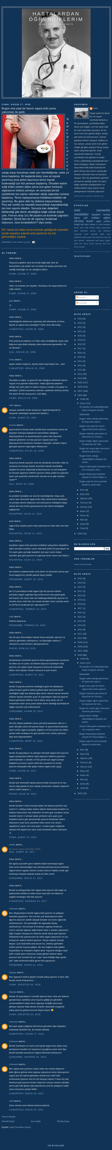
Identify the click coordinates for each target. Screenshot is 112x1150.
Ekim (82, 490)
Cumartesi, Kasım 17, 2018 (26, 1034)
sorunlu (12, 425)
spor (87, 224)
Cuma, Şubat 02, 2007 (23, 417)
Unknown (13, 908)
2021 (80, 331)
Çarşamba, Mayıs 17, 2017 (26, 878)
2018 (80, 344)
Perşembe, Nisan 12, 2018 (26, 965)
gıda (84, 237)
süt (109, 237)
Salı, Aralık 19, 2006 (22, 352)
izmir (86, 234)
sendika (82, 247)
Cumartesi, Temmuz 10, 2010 (27, 609)
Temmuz (84, 502)
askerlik (94, 234)
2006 (80, 395)
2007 (80, 391)
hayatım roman (100, 214)
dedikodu (78, 237)
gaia (11, 301)
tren (75, 240)
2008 (80, 387)
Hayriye (12, 972)
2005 (80, 533)
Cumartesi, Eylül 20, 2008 (26, 451)
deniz (76, 228)
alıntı (105, 244)
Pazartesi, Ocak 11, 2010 (25, 514)
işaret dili (91, 237)
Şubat (83, 524)
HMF (11, 405)
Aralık (83, 399)
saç (105, 237)
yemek (93, 231)
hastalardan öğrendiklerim (56, 16)
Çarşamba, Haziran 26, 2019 (27, 1057)
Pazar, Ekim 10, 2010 (22, 648)
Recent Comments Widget (82, 564)
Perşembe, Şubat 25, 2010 (26, 579)
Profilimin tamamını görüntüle (89, 196)
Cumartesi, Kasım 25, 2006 (26, 329)
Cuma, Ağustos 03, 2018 (25, 984)
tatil (86, 228)
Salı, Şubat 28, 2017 (22, 852)
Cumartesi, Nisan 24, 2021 (26, 1093)
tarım (82, 228)
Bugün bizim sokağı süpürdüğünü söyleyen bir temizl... (92, 459)
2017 (80, 348)
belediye (106, 224)
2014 (80, 361)
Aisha (11, 359)
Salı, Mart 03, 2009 (21, 484)
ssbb (11, 616)
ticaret (89, 221)
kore (76, 231)
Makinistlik (84, 414)
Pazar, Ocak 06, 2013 (23, 794)
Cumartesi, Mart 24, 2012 (26, 741)
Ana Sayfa (36, 1121)
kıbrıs (76, 247)
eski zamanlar (92, 210)
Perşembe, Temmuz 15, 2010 (27, 625)
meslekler (81, 214)
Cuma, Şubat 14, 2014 (23, 837)
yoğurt (107, 240)
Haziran (84, 507)
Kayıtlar (81, 297)
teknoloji (79, 221)
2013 (80, 365)
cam (108, 234)
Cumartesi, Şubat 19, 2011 (26, 674)
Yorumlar (81, 303)
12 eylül (99, 224)
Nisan (83, 515)
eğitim (106, 217)
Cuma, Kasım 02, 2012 (22, 771)
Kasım (83, 403)
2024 (80, 318)
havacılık (78, 234)
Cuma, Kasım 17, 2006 (22, 274)
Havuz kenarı (88, 244)
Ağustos (84, 498)
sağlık (98, 221)
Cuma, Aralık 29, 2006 (23, 398)
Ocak (83, 528)
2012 (80, 369)
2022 (80, 327)
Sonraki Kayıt (8, 1121)
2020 (80, 335)
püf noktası (92, 217)
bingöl (77, 224)
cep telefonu (104, 231)
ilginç (77, 217)
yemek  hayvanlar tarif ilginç (91, 240)
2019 (80, 340)
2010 (80, 378)
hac (109, 244)
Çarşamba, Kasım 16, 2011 (26, 711)
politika (107, 221)
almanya (98, 244)
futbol (98, 228)
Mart (82, 519)
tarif (82, 224)
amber (12, 844)
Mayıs (83, 511)
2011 (80, 374)
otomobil (83, 231)
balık (102, 234)
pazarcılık (99, 237)
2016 (80, 352)
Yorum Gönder (8, 1116)
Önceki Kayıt (63, 1121)
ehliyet (92, 228)
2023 (80, 323)
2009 (80, 382)
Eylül (82, 494)
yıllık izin (78, 243)
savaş (92, 224)
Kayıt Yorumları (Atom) (20, 1127)
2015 (80, 357)
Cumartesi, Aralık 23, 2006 (27, 368)
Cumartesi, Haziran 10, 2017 (28, 901)
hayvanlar (106, 228)
